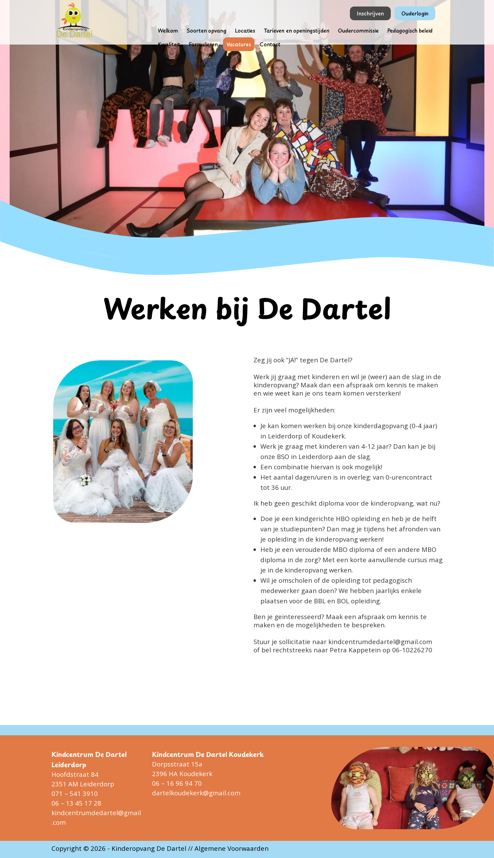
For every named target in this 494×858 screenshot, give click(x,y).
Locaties (245, 30)
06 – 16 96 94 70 (177, 783)
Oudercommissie (358, 30)
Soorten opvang (206, 30)
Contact (270, 44)
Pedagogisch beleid (410, 30)
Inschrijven (370, 13)
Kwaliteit (169, 44)
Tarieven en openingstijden (296, 30)
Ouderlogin (414, 13)
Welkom (168, 30)
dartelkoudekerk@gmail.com (196, 792)
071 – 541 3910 (74, 793)
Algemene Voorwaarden (232, 848)
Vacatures (238, 44)
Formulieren (203, 44)
